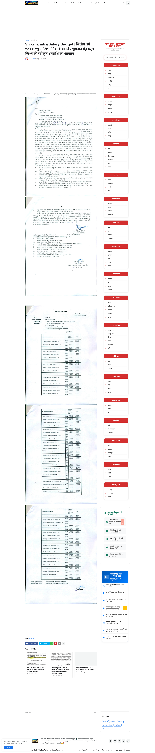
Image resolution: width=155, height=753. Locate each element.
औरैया (109, 337)
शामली (109, 497)
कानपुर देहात (111, 333)
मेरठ (109, 149)
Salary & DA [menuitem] (95, 3)
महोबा (109, 392)
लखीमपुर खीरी (111, 77)
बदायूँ (109, 231)
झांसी (109, 361)
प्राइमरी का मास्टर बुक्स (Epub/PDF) (114, 547)
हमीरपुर (109, 388)
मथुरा (109, 191)
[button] (124, 3)
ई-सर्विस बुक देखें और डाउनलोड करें (114, 593)
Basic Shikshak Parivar (41, 750)
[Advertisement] (77, 22)
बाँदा (109, 385)
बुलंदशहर (110, 152)
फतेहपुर (110, 105)
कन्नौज (109, 348)
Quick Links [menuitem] (108, 3)
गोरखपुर (110, 204)
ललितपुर (110, 368)
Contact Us (118, 750)
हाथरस (109, 286)
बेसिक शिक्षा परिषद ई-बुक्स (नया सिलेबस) (113, 531)
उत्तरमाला (120, 721)
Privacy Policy (95, 750)
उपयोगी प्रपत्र (117, 725)
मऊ (108, 412)
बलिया (109, 409)
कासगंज (110, 289)
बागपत (109, 167)
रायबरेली (110, 81)
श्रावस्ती (109, 456)
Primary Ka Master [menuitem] (54, 3)
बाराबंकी (110, 310)
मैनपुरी (109, 187)
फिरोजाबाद (110, 183)
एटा (108, 282)
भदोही (109, 473)
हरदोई (109, 74)
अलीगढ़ (110, 279)
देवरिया (109, 207)
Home (78, 750)
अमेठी (109, 317)
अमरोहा (110, 255)
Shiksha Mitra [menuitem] (82, 3)
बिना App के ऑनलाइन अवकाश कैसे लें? (115, 638)
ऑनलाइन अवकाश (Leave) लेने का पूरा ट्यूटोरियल (115, 630)
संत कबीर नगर (111, 429)
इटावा (109, 341)
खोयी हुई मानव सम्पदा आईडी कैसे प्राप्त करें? (113, 586)
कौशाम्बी (110, 108)
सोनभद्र (109, 476)
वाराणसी (110, 125)
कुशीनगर (110, 211)
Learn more (18, 743)
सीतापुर (109, 84)
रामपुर (109, 262)
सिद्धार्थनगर (110, 432)
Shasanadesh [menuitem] (69, 3)
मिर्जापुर (110, 469)
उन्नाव (109, 88)
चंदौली (109, 128)
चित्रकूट (109, 381)
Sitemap (127, 750)
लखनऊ (109, 70)
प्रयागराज (110, 101)
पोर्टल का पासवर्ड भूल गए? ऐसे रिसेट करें (114, 600)
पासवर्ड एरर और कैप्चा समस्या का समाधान (115, 608)
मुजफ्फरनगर (111, 493)
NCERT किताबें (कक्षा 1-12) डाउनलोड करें (115, 522)
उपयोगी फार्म (106, 728)
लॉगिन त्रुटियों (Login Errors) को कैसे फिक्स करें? (114, 623)
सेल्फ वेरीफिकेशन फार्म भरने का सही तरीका (115, 615)
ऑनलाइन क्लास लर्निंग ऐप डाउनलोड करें (114, 555)
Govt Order (34, 40)
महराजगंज (110, 214)
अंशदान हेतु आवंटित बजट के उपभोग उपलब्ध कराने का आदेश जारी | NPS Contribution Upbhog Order (60, 670)
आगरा (109, 180)
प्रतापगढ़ (110, 112)
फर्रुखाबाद (110, 344)
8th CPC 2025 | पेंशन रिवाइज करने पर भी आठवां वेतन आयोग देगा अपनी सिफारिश (35, 669)
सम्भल (109, 266)
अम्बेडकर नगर (111, 306)
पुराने (95, 713)
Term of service (107, 750)
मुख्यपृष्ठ (27, 40)
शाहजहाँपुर (110, 238)
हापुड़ (109, 163)
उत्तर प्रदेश (113, 721)
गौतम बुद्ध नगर (111, 156)
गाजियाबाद (110, 160)
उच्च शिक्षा (105, 721)
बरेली (109, 227)
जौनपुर (109, 136)
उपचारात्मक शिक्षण (107, 725)
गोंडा (109, 445)
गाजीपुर (110, 132)
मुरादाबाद (110, 251)
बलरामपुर (110, 453)
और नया (28, 713)
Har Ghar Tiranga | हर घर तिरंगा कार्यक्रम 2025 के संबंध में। (85, 669)
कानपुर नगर (111, 330)
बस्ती (109, 425)
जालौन (109, 365)
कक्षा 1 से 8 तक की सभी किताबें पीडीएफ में (114, 539)
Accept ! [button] (8, 747)
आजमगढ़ (110, 405)
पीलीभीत (110, 235)
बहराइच (110, 449)
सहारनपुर (110, 489)
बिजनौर (110, 258)
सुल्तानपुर (110, 313)
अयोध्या (110, 302)
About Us (85, 750)
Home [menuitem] (43, 3)
